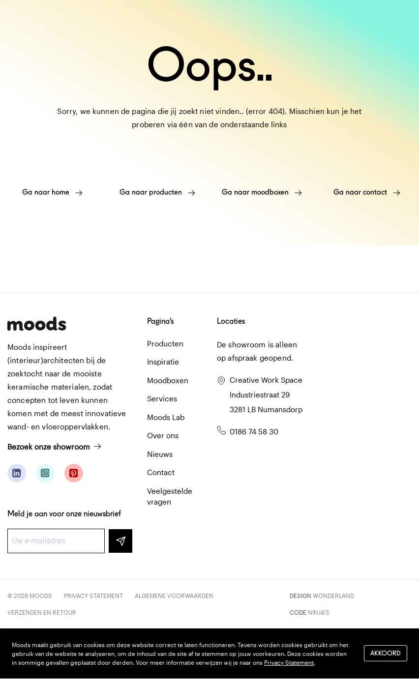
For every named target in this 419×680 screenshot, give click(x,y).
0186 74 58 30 (254, 431)
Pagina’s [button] (160, 321)
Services (162, 398)
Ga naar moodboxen (262, 192)
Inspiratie (163, 361)
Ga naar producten (157, 192)
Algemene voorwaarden (174, 595)
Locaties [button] (231, 321)
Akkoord (385, 653)
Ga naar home (52, 192)
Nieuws (160, 454)
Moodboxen (167, 380)
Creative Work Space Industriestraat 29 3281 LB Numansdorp (266, 394)
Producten (165, 343)
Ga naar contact (366, 192)
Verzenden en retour (41, 612)
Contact (161, 472)
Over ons (163, 435)
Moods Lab (165, 417)
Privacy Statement (93, 595)
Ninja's (318, 612)
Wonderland (333, 595)
